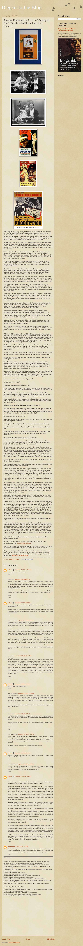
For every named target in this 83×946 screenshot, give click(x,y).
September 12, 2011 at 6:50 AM (22, 602)
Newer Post (6, 939)
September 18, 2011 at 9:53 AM (22, 714)
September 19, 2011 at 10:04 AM (23, 776)
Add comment (7, 858)
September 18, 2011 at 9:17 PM (26, 734)
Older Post (50, 939)
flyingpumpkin (11, 846)
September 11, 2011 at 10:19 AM (23, 569)
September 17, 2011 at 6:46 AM (22, 684)
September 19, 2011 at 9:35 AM (26, 764)
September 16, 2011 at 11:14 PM (23, 656)
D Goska (10, 569)
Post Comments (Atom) (14, 942)
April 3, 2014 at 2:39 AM (22, 846)
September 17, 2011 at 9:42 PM (26, 693)
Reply (9, 574)
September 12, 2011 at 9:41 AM (26, 620)
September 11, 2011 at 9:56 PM (22, 579)
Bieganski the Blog (22, 7)
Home (28, 939)
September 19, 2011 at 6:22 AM (22, 753)
